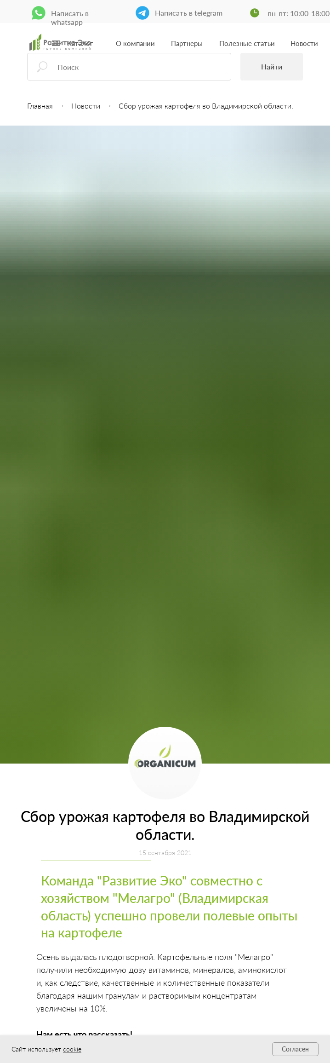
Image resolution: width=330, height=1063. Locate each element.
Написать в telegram (188, 12)
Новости (304, 43)
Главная (40, 105)
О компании (135, 43)
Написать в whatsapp (70, 17)
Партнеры (187, 43)
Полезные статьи (247, 43)
